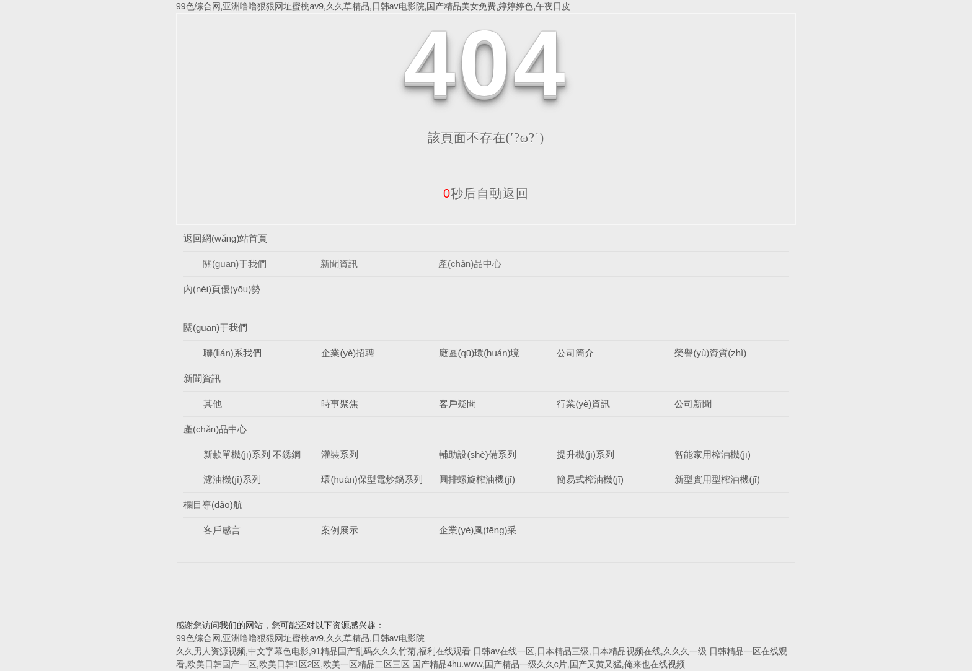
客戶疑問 (457, 403)
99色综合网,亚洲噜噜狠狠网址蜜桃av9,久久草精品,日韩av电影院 (300, 638)
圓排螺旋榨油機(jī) (477, 479)
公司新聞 (693, 403)
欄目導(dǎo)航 (212, 504)
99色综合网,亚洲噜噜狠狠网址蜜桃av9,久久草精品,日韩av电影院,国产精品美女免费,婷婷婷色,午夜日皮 (373, 6)
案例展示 (339, 530)
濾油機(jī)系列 (232, 479)
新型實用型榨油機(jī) (717, 479)
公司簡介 (575, 353)
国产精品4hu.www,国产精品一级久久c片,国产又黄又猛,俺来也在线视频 (548, 664)
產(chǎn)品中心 (469, 263)
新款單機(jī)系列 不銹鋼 (252, 454)
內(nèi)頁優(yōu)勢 (221, 289)
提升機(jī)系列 (585, 454)
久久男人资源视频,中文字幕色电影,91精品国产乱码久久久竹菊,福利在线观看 (323, 651)
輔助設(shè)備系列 (477, 454)
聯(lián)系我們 (232, 353)
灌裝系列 (339, 454)
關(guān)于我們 (235, 263)
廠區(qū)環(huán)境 (479, 353)
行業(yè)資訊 (583, 403)
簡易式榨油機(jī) (590, 479)
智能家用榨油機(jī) (712, 454)
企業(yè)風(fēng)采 (477, 530)
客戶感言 (222, 530)
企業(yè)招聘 (347, 353)
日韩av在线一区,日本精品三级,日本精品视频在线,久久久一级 (589, 651)
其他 (212, 403)
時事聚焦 (339, 403)
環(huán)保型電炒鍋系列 (371, 479)
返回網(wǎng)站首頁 (225, 238)
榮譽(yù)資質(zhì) (710, 353)
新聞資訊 (339, 263)
